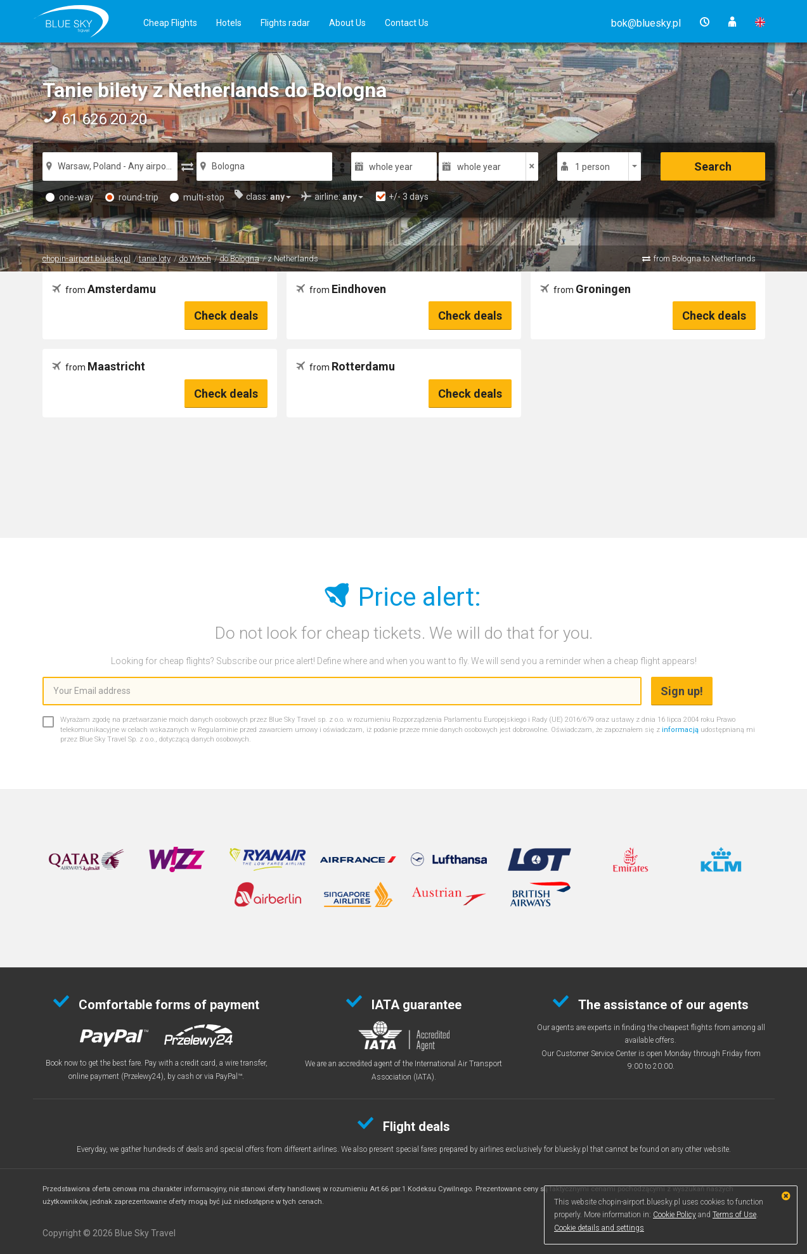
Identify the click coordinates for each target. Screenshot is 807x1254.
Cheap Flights (170, 23)
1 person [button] (592, 167)
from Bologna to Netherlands (705, 258)
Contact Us (407, 23)
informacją (680, 730)
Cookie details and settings (599, 1228)
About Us (347, 23)
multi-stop (197, 197)
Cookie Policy (674, 1214)
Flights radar (285, 23)
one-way (70, 197)
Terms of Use (734, 1214)
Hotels (229, 23)
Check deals (226, 315)
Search (713, 166)
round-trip (131, 197)
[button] (646, 23)
